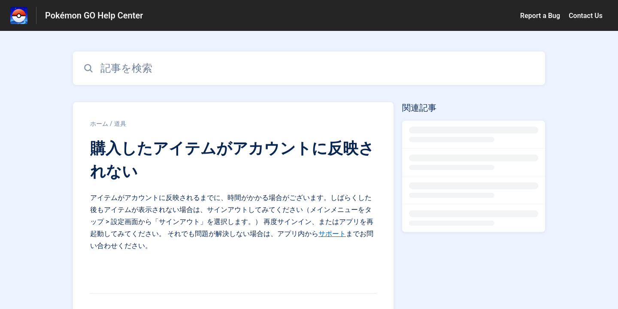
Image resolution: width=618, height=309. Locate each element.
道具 (120, 123)
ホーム (99, 123)
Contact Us (586, 16)
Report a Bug (540, 16)
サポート (332, 234)
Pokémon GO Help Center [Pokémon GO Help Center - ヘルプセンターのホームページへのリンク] (94, 15)
